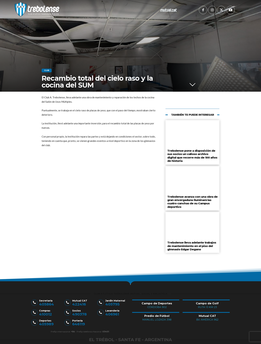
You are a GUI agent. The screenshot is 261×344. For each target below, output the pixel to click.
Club (47, 70)
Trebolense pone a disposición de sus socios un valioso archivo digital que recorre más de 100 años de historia (190, 153)
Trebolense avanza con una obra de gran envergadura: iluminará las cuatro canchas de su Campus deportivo (192, 193)
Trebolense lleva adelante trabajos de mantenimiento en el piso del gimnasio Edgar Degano (191, 233)
